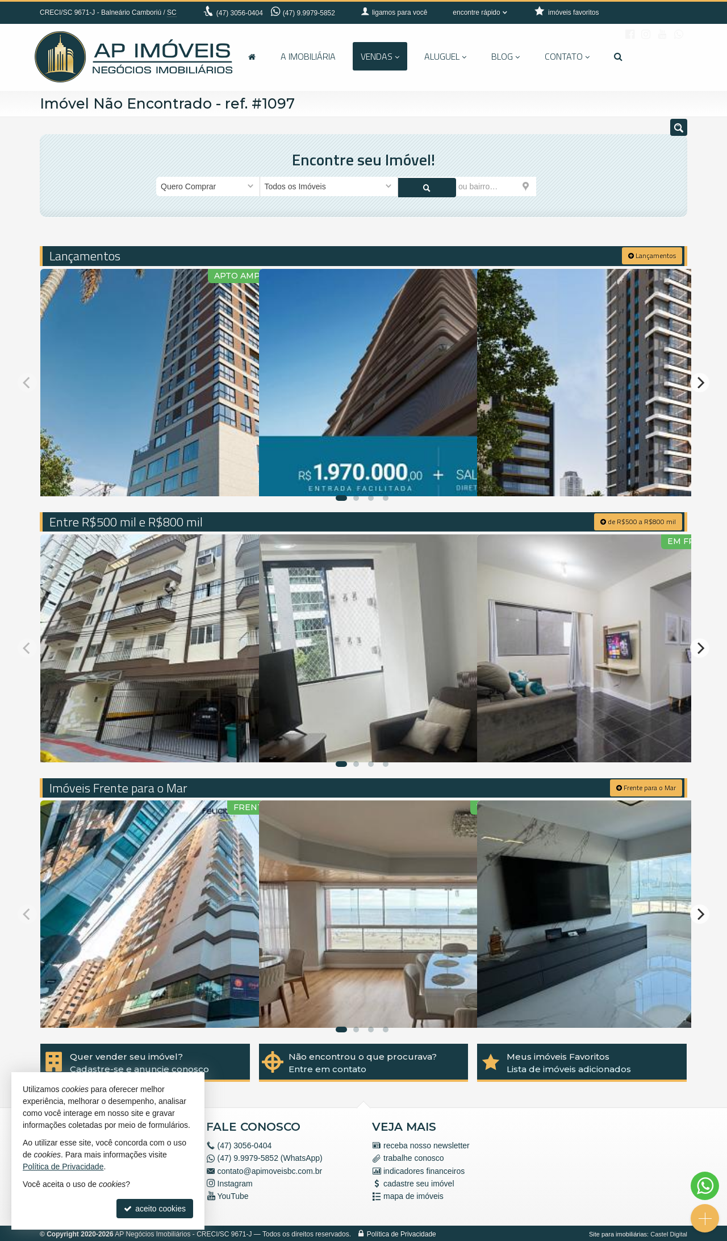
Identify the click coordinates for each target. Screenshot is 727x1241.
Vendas (380, 56)
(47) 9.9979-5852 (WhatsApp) (270, 1156)
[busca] (618, 56)
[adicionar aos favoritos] (238, 475)
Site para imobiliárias (618, 1232)
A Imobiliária (308, 56)
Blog (505, 56)
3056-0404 (239, 13)
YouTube (233, 1195)
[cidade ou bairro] (467, 186)
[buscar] (553, 186)
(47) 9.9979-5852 (309, 13)
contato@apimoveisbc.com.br (270, 1169)
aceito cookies (155, 1208)
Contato (567, 56)
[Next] (699, 381)
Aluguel (445, 56)
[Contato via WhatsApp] (705, 1186)
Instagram (235, 1182)
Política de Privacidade (401, 1232)
